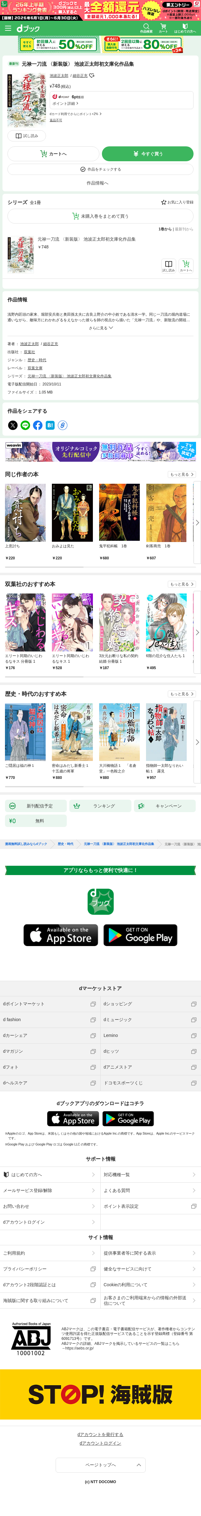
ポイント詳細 (64, 103)
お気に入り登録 (180, 202)
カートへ (57, 153)
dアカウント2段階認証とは (29, 1284)
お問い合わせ (16, 1206)
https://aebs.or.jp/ (79, 1348)
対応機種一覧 (117, 1174)
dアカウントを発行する (101, 1434)
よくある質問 (117, 1190)
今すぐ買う (152, 153)
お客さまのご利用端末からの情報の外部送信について (145, 1300)
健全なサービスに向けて (128, 1268)
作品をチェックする (104, 169)
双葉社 (29, 352)
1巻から (165, 229)
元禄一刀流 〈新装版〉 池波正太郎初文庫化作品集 (87, 239)
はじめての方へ (22, 1174)
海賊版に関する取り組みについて (35, 1300)
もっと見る (179, 474)
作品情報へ (97, 182)
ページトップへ (100, 1464)
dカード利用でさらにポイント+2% (74, 114)
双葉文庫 (35, 368)
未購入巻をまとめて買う (105, 216)
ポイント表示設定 (121, 1206)
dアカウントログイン (24, 1222)
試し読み (30, 136)
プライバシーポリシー (25, 1268)
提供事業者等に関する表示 (130, 1253)
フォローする (92, 76)
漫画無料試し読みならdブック (26, 844)
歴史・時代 (37, 360)
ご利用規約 (14, 1253)
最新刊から (184, 229)
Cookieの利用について (126, 1284)
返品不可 (56, 120)
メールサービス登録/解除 (27, 1190)
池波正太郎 (59, 75)
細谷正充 (80, 75)
